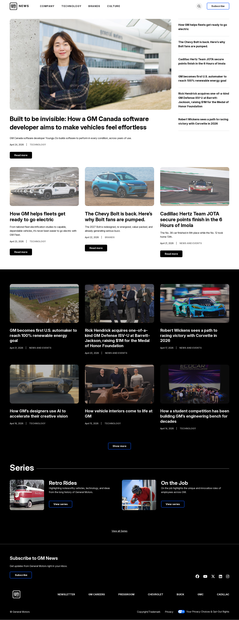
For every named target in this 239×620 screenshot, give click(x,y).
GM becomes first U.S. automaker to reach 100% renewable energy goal (43, 335)
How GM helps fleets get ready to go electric (38, 217)
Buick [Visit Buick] (180, 594)
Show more (119, 446)
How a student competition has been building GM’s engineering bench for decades (194, 416)
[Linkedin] (220, 577)
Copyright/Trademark (148, 611)
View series (61, 504)
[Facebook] (197, 577)
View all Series (119, 531)
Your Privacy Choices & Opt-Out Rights (203, 612)
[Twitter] (213, 577)
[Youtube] (205, 577)
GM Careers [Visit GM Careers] (97, 594)
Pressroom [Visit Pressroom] (126, 594)
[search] (199, 6)
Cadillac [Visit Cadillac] (223, 594)
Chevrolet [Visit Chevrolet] (155, 594)
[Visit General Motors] (28, 594)
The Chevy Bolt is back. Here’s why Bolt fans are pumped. (119, 217)
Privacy (169, 611)
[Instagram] (227, 577)
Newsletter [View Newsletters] (66, 594)
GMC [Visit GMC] (200, 594)
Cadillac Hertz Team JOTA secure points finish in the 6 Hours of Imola (191, 220)
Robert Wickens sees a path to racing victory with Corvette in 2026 (188, 335)
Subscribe (218, 6)
